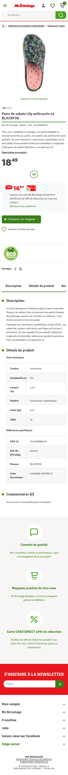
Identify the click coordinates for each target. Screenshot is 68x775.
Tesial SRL (49, 768)
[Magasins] (34, 575)
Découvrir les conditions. (23, 206)
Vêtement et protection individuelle (26, 26)
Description (13, 286)
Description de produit (15, 152)
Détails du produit (41, 286)
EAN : (30, 125)
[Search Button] (60, 15)
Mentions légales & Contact (34, 759)
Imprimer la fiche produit (34, 98)
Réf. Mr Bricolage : (10, 125)
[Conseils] (34, 531)
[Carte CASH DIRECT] (34, 618)
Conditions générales (34, 762)
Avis (64, 286)
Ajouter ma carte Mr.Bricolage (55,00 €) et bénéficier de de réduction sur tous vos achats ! (33, 198)
